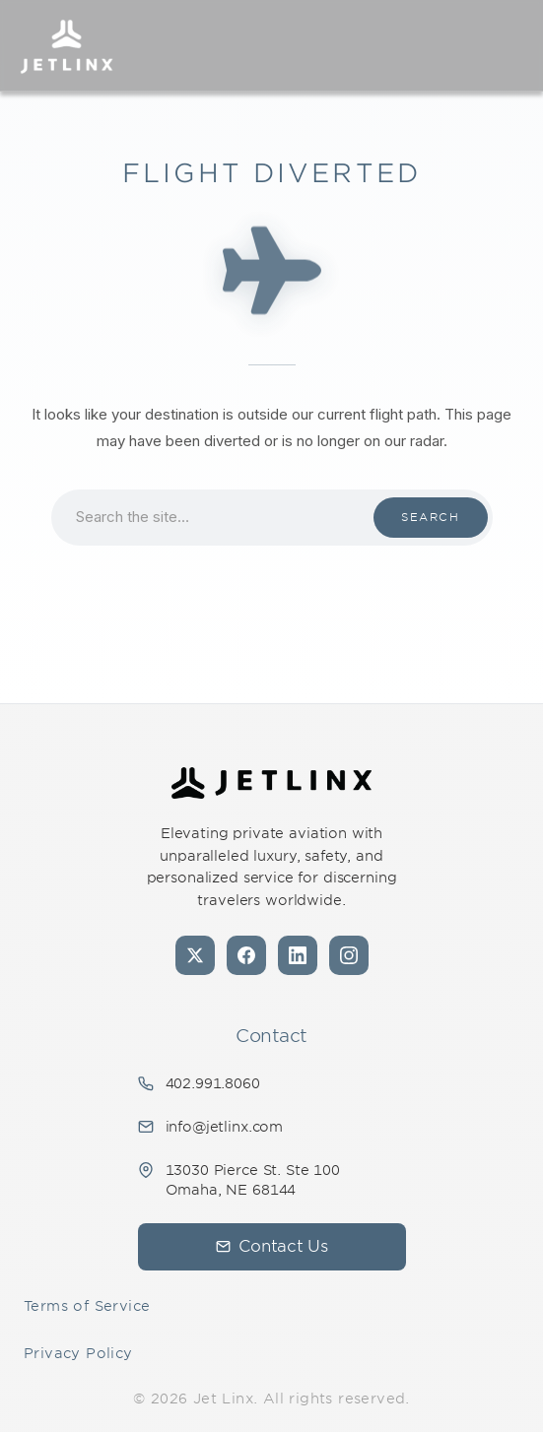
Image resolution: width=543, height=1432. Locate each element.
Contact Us (272, 1246)
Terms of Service (87, 1306)
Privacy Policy (78, 1353)
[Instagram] (349, 955)
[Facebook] (246, 955)
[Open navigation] (509, 45)
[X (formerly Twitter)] (195, 955)
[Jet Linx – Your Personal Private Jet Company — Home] (66, 45)
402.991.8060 (213, 1083)
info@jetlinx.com (225, 1127)
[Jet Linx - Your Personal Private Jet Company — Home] (271, 783)
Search (430, 517)
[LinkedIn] (297, 955)
